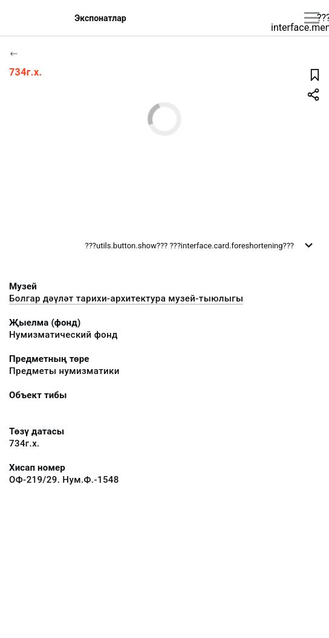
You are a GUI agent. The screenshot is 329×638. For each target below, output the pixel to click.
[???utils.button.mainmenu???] (311, 18)
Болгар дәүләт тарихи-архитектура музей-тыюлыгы (126, 298)
